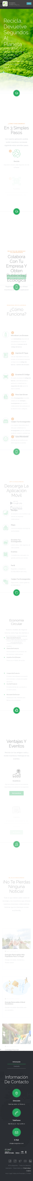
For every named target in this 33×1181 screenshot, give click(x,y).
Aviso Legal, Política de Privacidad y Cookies (18, 1173)
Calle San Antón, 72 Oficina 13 (16, 1104)
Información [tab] (16, 1062)
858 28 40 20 (12, 1124)
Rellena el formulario (16, 278)
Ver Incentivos (16, 799)
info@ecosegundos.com (17, 1143)
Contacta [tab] (16, 1066)
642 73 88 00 (21, 1124)
